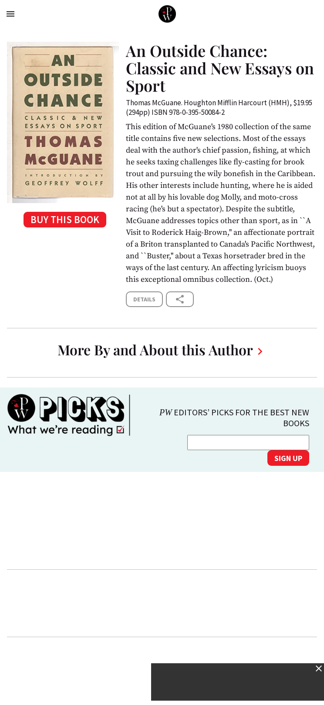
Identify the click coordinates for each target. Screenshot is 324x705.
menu (10, 14)
